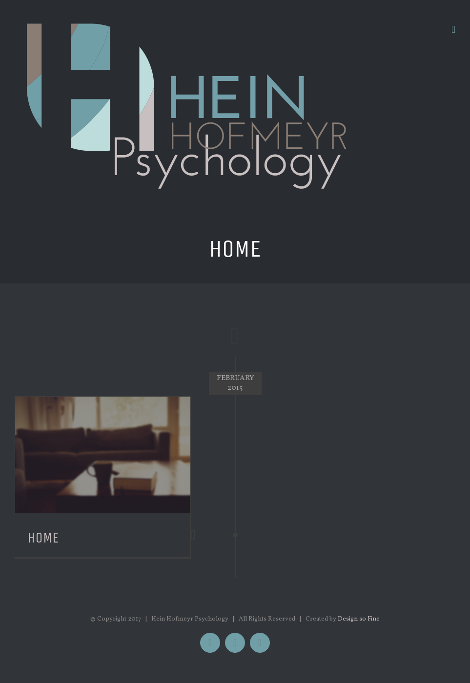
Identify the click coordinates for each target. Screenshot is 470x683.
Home (43, 537)
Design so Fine (359, 619)
